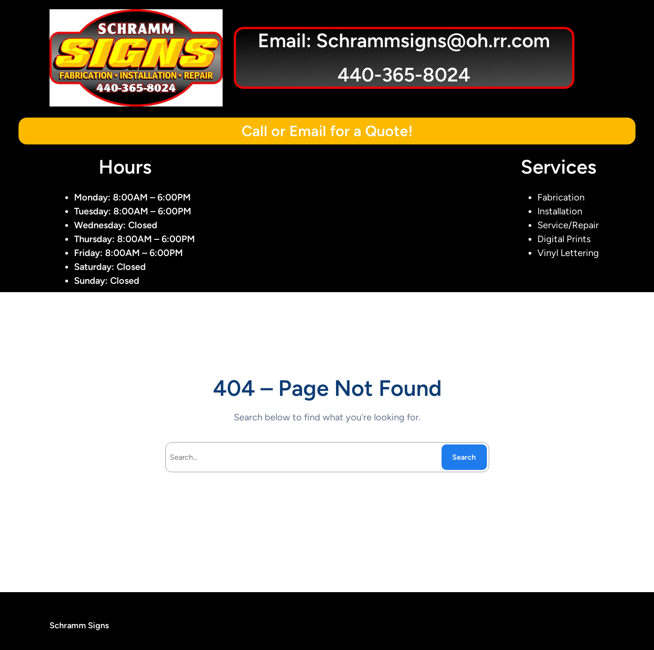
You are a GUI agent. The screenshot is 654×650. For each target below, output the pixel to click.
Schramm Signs (79, 625)
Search (464, 457)
